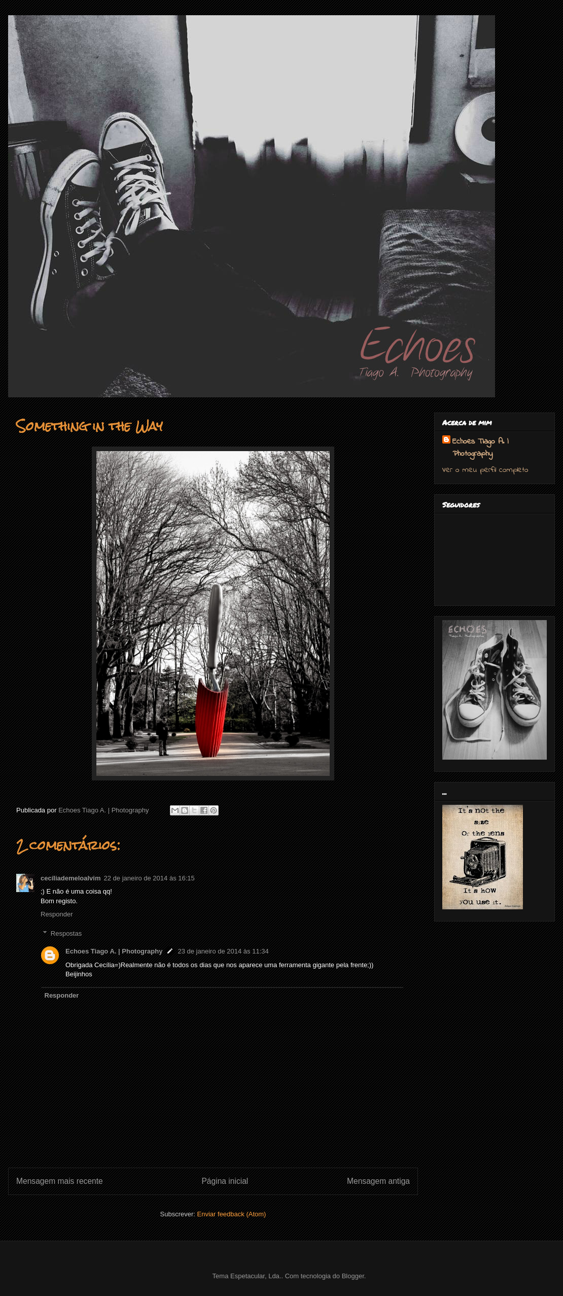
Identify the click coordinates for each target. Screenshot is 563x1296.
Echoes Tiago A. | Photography (113, 951)
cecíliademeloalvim (71, 878)
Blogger (353, 1276)
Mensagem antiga (378, 1181)
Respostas (66, 933)
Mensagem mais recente (59, 1181)
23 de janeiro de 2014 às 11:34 (223, 951)
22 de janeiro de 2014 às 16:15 (149, 878)
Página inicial (224, 1181)
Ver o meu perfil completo (485, 470)
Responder (57, 914)
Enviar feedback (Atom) (231, 1214)
